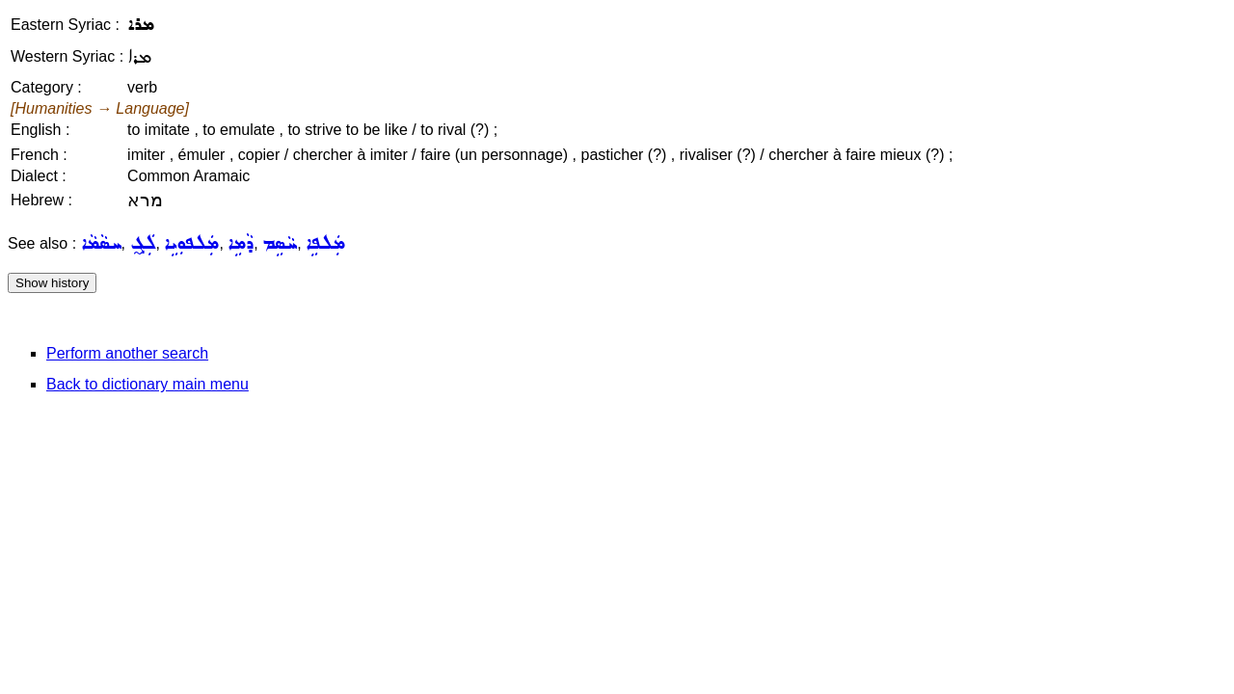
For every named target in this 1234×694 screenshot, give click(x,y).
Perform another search (127, 353)
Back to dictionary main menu (147, 384)
